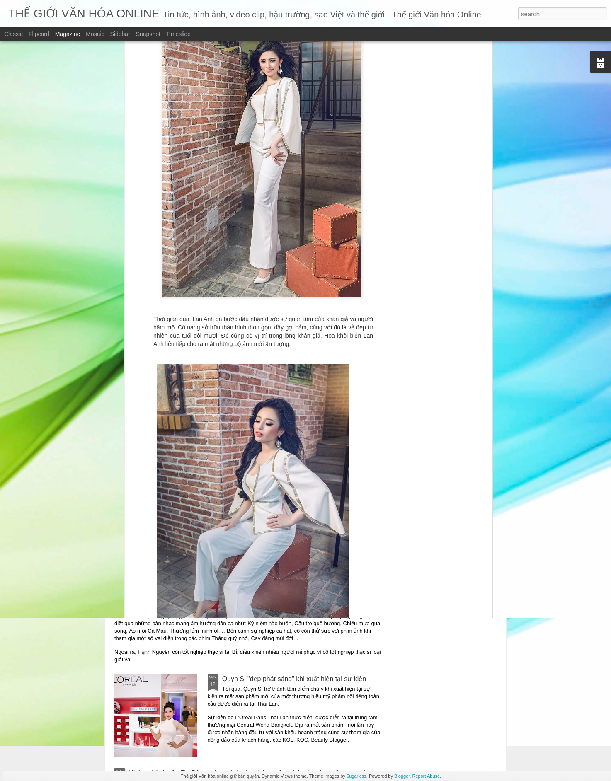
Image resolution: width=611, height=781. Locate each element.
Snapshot (148, 34)
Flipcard (39, 34)
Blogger (402, 776)
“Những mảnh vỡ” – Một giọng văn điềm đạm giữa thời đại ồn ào (224, 467)
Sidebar (120, 34)
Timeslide (178, 34)
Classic (13, 34)
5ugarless (356, 776)
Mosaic (95, 34)
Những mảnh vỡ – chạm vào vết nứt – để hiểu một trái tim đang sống (231, 526)
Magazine (67, 34)
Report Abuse (426, 776)
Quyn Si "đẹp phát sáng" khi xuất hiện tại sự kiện (294, 678)
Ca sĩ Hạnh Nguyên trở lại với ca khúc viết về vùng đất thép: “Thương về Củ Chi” (248, 605)
